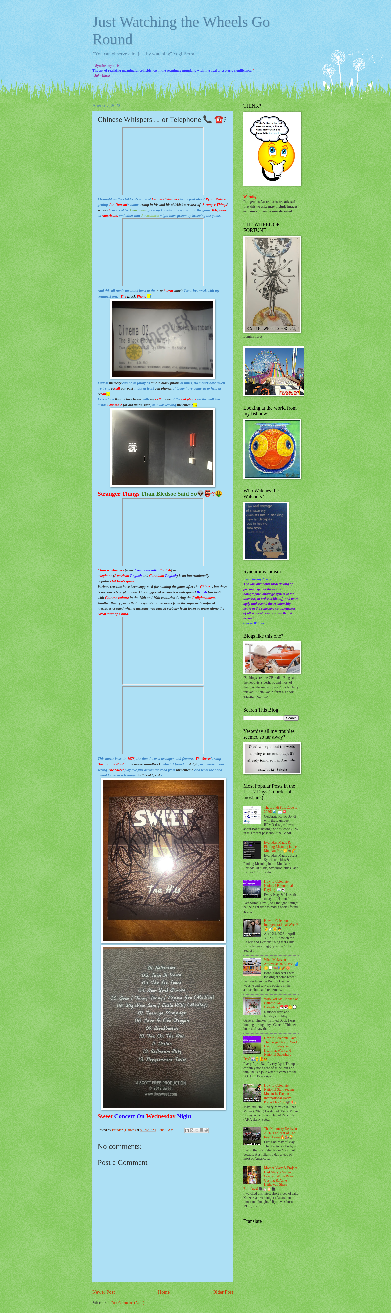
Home (164, 1292)
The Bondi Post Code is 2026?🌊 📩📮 (280, 810)
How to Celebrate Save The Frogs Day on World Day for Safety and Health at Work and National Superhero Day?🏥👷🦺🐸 (271, 1048)
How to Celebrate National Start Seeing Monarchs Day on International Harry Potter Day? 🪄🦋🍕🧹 (281, 1094)
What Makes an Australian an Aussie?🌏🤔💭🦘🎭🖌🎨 (281, 964)
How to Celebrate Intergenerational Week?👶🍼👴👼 (281, 925)
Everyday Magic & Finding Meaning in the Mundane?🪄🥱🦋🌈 (280, 847)
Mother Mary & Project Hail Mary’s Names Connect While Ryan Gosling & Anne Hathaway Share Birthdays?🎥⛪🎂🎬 (270, 1178)
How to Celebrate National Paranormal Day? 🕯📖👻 (278, 886)
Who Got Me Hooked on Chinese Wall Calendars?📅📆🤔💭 (281, 1003)
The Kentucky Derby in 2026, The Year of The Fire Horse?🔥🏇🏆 (280, 1133)
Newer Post (103, 1292)
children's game (122, 581)
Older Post (223, 1292)
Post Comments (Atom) (127, 1303)
